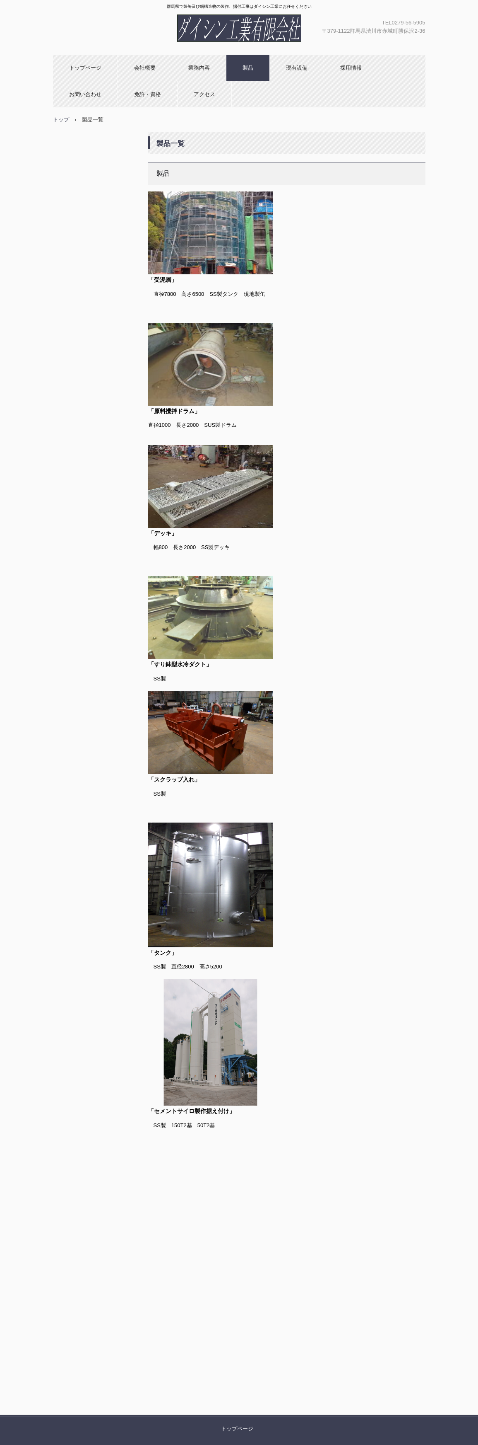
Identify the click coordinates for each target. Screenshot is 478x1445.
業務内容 (199, 68)
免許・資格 (147, 94)
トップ (61, 119)
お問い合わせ (85, 94)
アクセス (204, 94)
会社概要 (145, 68)
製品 (248, 68)
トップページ (85, 68)
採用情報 (351, 68)
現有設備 (296, 68)
